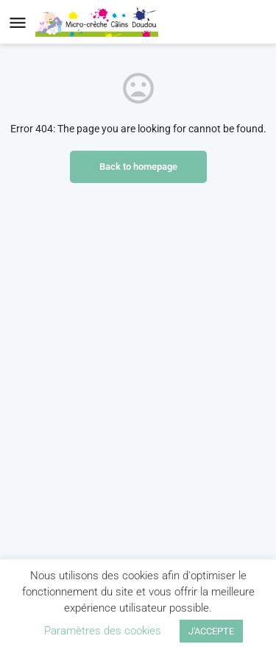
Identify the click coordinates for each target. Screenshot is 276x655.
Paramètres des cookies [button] (102, 630)
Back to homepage (138, 166)
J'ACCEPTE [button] (211, 631)
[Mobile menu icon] (17, 22)
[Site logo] (98, 22)
